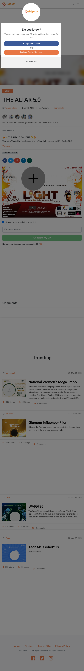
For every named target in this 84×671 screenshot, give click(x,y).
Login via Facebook (31, 44)
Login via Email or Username (31, 52)
